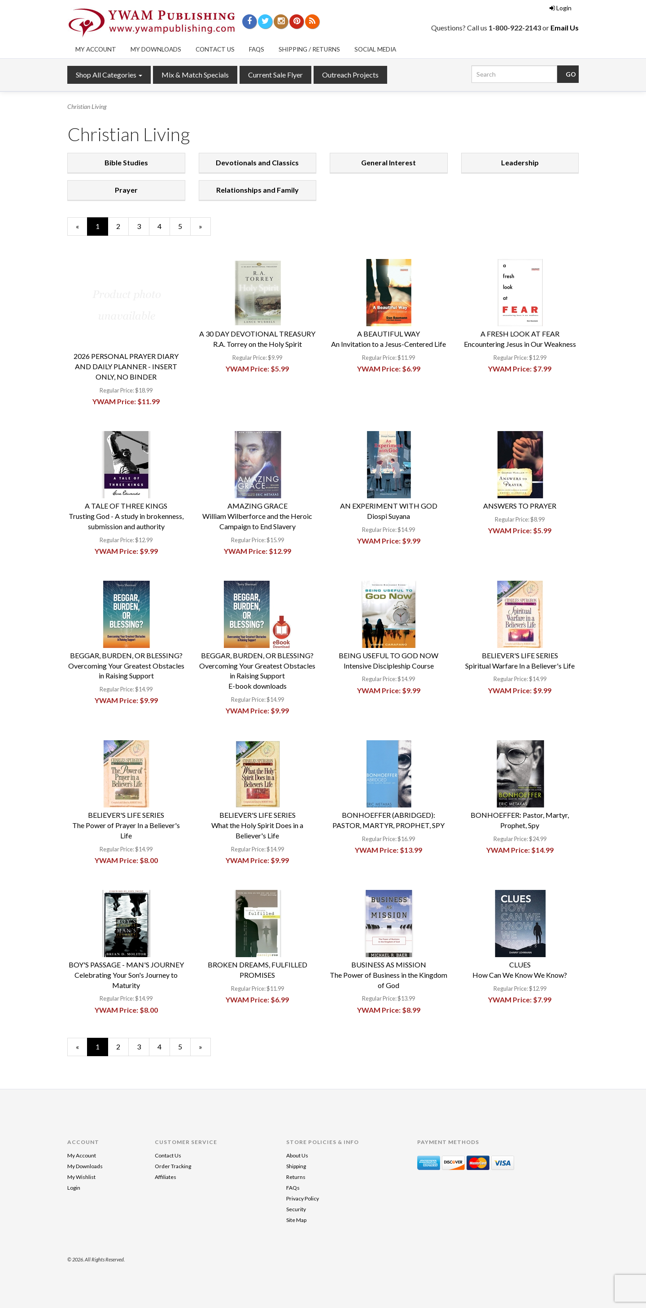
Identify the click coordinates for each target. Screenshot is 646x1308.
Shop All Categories (109, 74)
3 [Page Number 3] (143, 225)
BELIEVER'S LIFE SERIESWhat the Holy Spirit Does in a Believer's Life (257, 825)
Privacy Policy (302, 1198)
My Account (95, 49)
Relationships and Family (257, 190)
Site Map (296, 1220)
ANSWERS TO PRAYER (519, 505)
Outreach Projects (350, 74)
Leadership (520, 162)
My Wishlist (81, 1177)
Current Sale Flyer (275, 74)
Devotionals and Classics (257, 162)
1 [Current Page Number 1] (102, 228)
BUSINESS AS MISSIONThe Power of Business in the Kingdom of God (388, 974)
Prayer (126, 190)
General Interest (388, 162)
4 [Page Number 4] (163, 225)
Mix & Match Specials (195, 74)
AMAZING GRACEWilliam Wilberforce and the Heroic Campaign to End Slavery (257, 516)
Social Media (375, 49)
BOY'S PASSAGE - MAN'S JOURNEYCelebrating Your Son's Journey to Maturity (126, 974)
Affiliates (165, 1177)
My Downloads (156, 49)
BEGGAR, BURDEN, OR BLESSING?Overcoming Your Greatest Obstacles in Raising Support (126, 665)
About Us (297, 1155)
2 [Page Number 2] (122, 225)
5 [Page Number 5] (184, 225)
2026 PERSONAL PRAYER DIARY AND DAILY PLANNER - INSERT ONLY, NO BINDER (126, 366)
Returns (296, 1177)
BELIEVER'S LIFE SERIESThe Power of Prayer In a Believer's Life (126, 825)
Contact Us (215, 49)
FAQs (256, 49)
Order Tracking (173, 1166)
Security (296, 1209)
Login (561, 8)
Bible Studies (126, 162)
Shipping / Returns (309, 49)
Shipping (296, 1166)
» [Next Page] (205, 228)
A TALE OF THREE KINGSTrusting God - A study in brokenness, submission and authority (126, 516)
